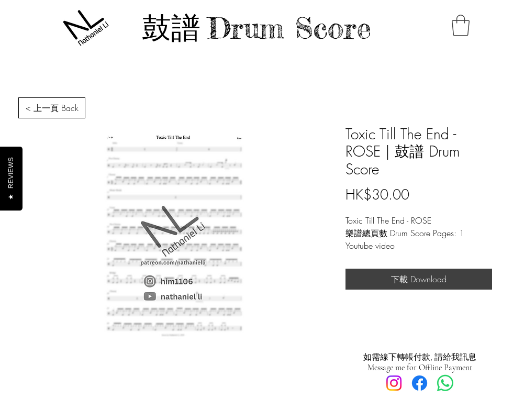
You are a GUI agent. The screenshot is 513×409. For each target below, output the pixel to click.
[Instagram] (394, 383)
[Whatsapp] (445, 383)
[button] (461, 25)
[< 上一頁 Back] (51, 107)
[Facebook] (419, 383)
